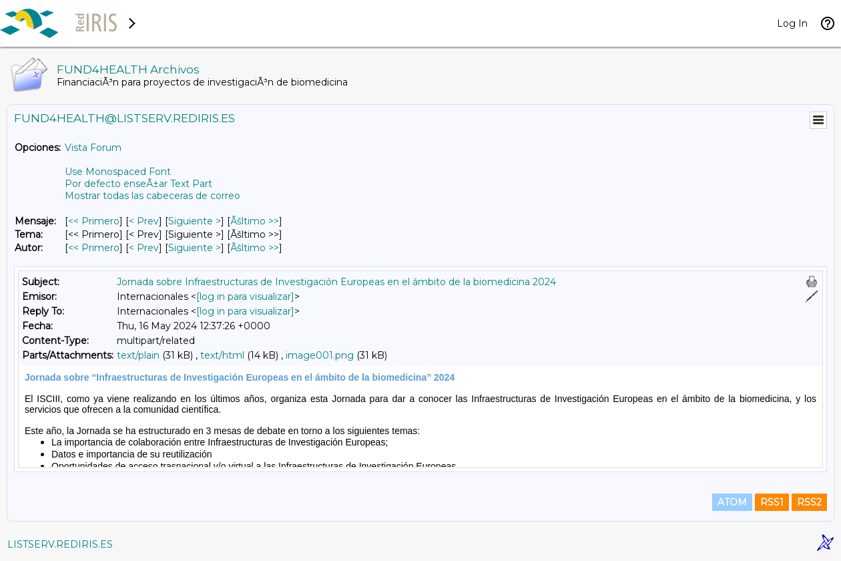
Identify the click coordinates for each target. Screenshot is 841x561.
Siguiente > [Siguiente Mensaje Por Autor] (194, 248)
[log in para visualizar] (245, 297)
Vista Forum (93, 148)
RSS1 (772, 502)
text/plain (138, 355)
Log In (792, 23)
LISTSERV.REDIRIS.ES (60, 544)
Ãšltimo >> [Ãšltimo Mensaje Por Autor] (254, 248)
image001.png (320, 355)
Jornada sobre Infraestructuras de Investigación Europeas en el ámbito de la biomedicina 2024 (336, 282)
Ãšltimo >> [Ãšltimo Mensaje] (254, 221)
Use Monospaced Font (118, 172)
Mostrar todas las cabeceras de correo (152, 196)
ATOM (732, 502)
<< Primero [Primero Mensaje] (93, 221)
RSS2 (809, 502)
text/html (222, 355)
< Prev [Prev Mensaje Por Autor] (144, 248)
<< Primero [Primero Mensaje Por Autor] (93, 248)
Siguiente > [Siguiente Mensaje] (194, 221)
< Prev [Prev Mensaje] (144, 221)
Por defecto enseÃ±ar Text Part (138, 184)
